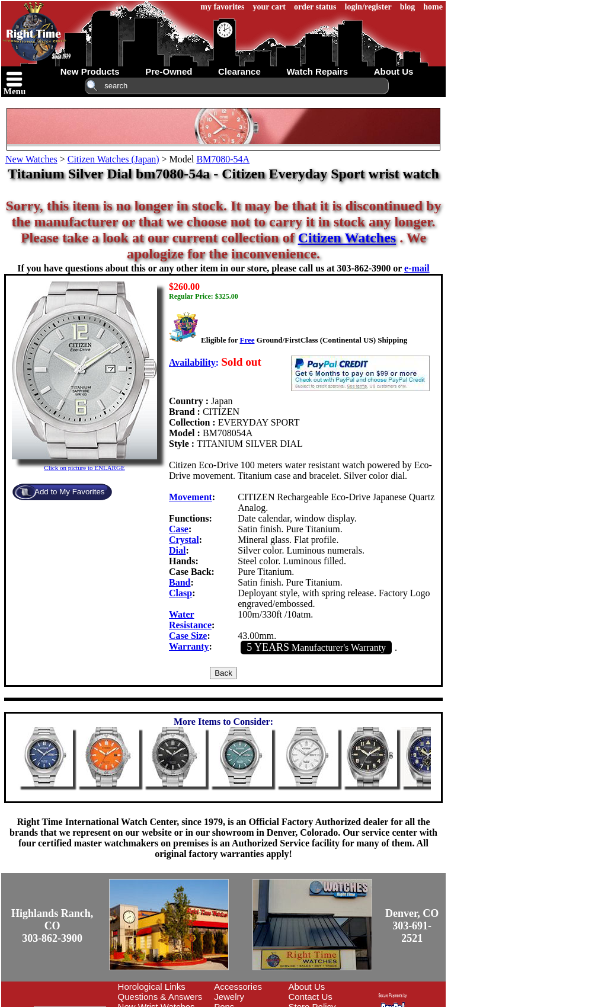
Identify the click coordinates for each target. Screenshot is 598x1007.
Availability (192, 362)
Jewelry (229, 997)
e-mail (417, 268)
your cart (269, 6)
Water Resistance (190, 619)
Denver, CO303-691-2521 (412, 925)
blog (407, 6)
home (433, 6)
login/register (368, 6)
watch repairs (317, 71)
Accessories (238, 987)
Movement (190, 497)
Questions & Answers (160, 997)
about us (394, 71)
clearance (239, 71)
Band (179, 582)
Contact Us (310, 997)
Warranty (189, 646)
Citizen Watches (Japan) (113, 159)
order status (315, 6)
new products (90, 71)
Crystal (184, 540)
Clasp (180, 593)
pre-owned (168, 71)
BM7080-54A (223, 159)
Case (178, 529)
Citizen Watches (347, 237)
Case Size (188, 636)
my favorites (222, 6)
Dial (177, 550)
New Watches (31, 159)
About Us (307, 987)
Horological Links (152, 987)
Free (246, 339)
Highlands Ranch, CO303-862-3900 (52, 925)
